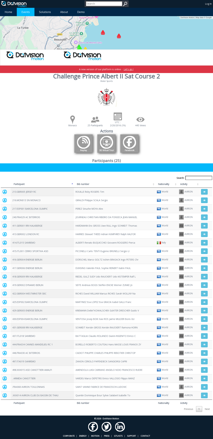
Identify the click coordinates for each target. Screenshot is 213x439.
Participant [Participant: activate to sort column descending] (19, 184)
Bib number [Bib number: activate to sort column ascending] (83, 184)
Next (207, 409)
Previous (188, 409)
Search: (194, 178)
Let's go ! (128, 69)
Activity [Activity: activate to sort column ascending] (183, 184)
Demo (81, 12)
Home (8, 12)
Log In (208, 3)
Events (25, 12)
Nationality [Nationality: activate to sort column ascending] (163, 184)
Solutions (45, 12)
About (64, 12)
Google (209, 17)
